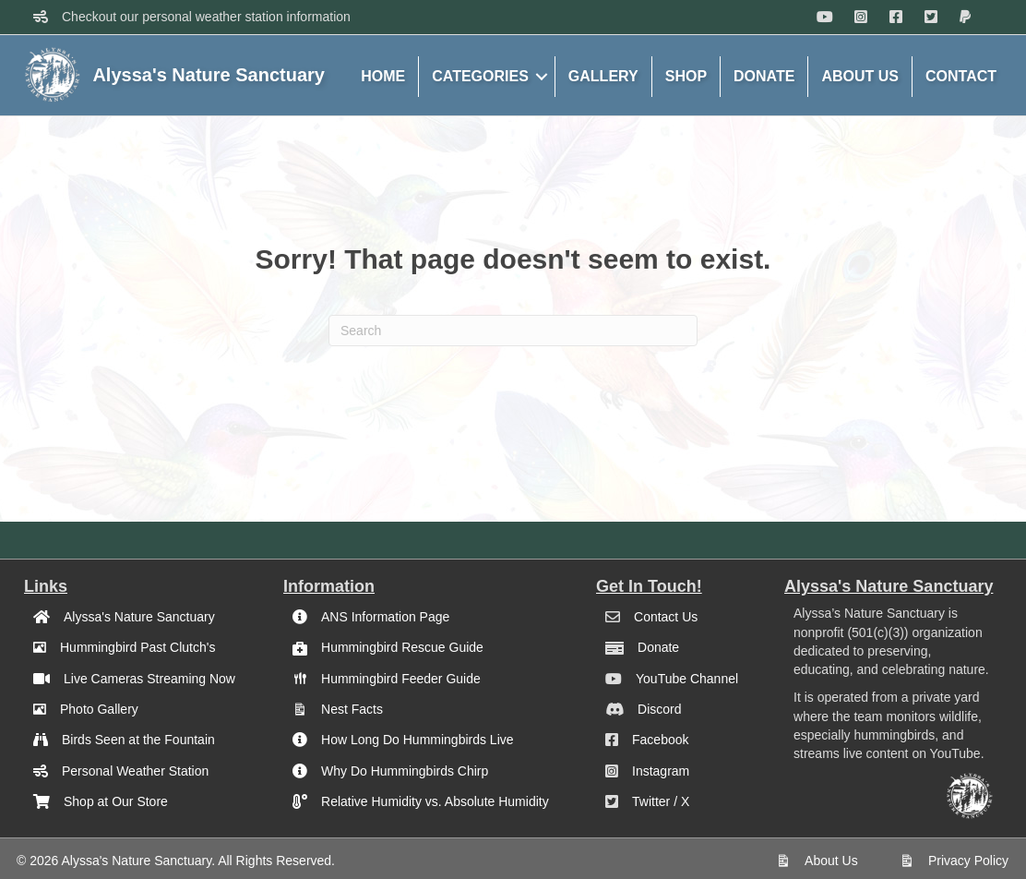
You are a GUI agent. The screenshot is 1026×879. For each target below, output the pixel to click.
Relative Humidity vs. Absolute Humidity (435, 801)
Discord (659, 709)
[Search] (513, 330)
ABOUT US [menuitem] (860, 76)
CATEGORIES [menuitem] (480, 76)
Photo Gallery (99, 709)
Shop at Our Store (116, 801)
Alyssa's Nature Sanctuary (139, 616)
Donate (658, 647)
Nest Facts (352, 709)
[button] (542, 76)
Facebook (660, 739)
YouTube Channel (687, 678)
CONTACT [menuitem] (960, 76)
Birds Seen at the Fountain (138, 739)
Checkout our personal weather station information (206, 16)
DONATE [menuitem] (764, 76)
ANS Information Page (385, 616)
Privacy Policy (968, 860)
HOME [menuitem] (383, 76)
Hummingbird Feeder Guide (401, 678)
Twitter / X (660, 801)
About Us (831, 860)
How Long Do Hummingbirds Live (417, 739)
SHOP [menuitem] (686, 76)
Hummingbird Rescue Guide (402, 647)
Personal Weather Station (135, 771)
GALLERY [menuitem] (603, 76)
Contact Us (666, 616)
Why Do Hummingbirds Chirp (404, 771)
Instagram (660, 771)
